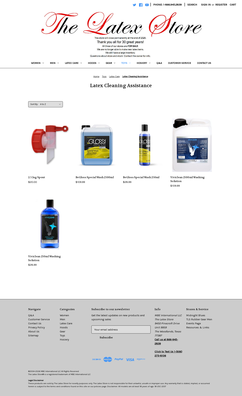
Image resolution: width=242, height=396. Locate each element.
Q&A (159, 62)
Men (54, 62)
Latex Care (73, 62)
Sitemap (33, 335)
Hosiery (143, 62)
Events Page (193, 323)
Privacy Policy (36, 327)
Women (37, 62)
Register (221, 4)
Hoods (94, 62)
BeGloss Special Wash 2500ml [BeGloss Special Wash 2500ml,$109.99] (95, 177)
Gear (110, 62)
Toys (126, 62)
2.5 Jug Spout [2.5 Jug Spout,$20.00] (36, 177)
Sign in (206, 4)
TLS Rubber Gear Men (199, 319)
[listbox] (51, 104)
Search (192, 4)
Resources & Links (197, 327)
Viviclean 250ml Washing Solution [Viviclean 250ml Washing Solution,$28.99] (44, 258)
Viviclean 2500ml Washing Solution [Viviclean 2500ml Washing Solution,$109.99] (187, 179)
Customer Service (179, 62)
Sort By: (34, 104)
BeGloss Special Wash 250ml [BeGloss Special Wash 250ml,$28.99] (141, 177)
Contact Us (204, 62)
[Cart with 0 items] (233, 4)
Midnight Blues (195, 315)
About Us (33, 331)
